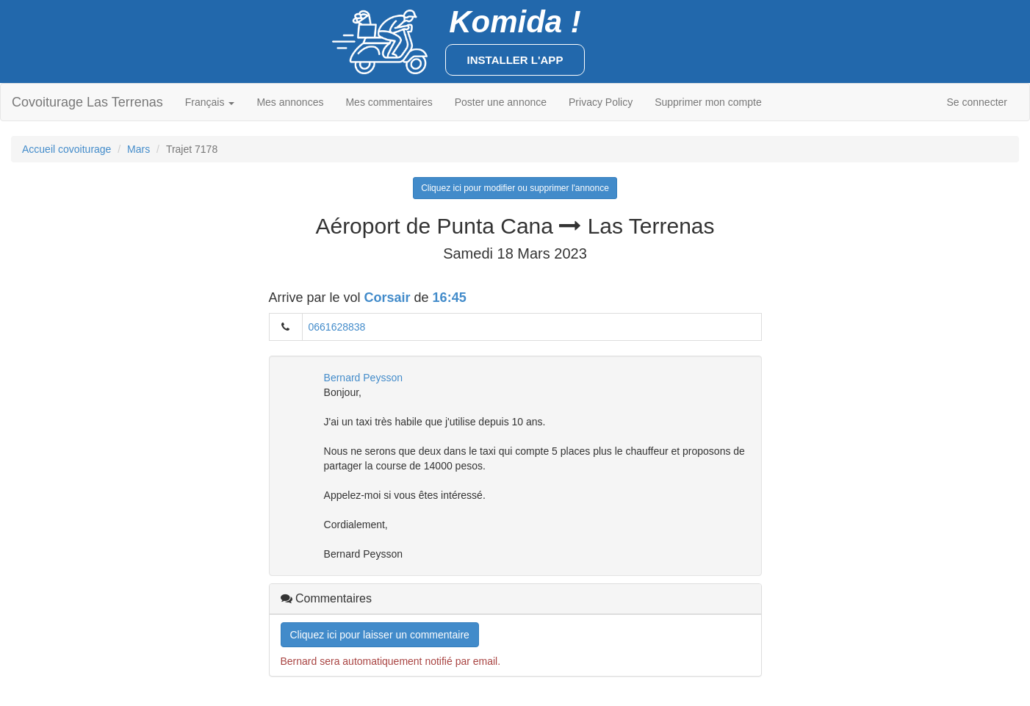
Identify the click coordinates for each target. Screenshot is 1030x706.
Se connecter (977, 102)
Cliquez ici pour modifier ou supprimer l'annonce (515, 188)
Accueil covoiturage (66, 149)
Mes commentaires (388, 102)
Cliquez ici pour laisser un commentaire (379, 635)
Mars (138, 149)
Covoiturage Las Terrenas (87, 102)
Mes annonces (289, 102)
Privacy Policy (601, 102)
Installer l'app (515, 60)
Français (210, 102)
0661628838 (337, 327)
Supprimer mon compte (708, 102)
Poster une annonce (501, 102)
